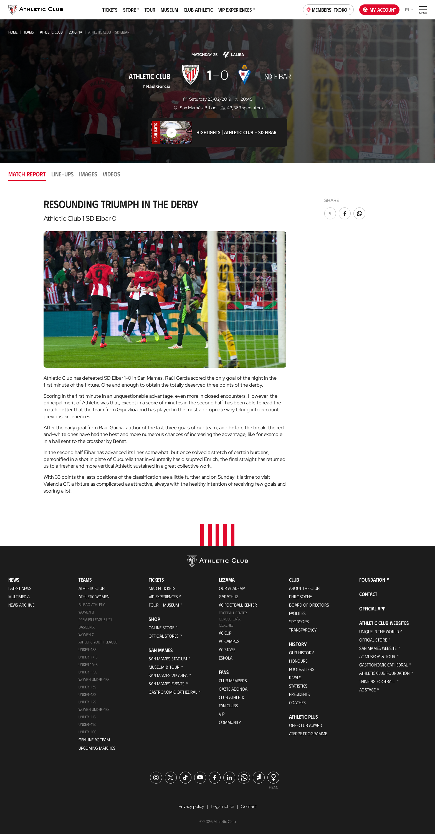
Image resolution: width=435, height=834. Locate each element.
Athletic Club (51, 32)
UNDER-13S (87, 694)
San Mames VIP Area (168, 675)
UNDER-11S (87, 716)
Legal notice (222, 806)
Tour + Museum (161, 10)
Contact (368, 594)
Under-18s (88, 649)
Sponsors (299, 621)
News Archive (21, 604)
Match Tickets (162, 588)
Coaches (226, 625)
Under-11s (87, 724)
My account (379, 10)
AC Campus (229, 641)
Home (12, 32)
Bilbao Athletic (92, 604)
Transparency (303, 629)
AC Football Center (238, 604)
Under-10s (88, 731)
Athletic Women (94, 596)
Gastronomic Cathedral (173, 691)
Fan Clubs (228, 705)
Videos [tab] (111, 174)
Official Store (373, 639)
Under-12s (87, 701)
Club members (233, 680)
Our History (301, 652)
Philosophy (300, 596)
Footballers (301, 669)
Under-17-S (88, 657)
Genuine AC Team (94, 739)
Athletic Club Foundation (384, 673)
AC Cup (225, 632)
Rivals (295, 677)
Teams (29, 32)
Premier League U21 (95, 619)
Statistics (298, 685)
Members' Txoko (328, 9)
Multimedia (19, 596)
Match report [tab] (27, 174)
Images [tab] (88, 174)
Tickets (110, 10)
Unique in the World (379, 631)
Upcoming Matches (97, 748)
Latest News (19, 588)
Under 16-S (88, 664)
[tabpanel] (217, 344)
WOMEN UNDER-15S (94, 679)
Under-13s (87, 687)
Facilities (297, 613)
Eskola (225, 657)
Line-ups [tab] (62, 174)
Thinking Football (377, 681)
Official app (372, 608)
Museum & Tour (164, 667)
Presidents (299, 694)
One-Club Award (305, 725)
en (409, 9)
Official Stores (164, 635)
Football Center (233, 612)
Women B (86, 612)
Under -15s (88, 672)
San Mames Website (377, 648)
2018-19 (75, 32)
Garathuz (228, 596)
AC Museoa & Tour (377, 656)
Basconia (87, 627)
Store (131, 10)
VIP (221, 713)
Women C (86, 634)
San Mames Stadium (168, 658)
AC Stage (227, 649)
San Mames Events (166, 683)
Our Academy (232, 588)
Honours (298, 660)
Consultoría (230, 619)
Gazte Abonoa (233, 688)
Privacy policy (191, 806)
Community (230, 722)
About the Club (304, 588)
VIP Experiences (236, 10)
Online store (161, 627)
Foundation (372, 580)
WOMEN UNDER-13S (94, 709)
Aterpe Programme (308, 733)
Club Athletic (198, 10)
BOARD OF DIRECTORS (309, 604)
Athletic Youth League (98, 642)
